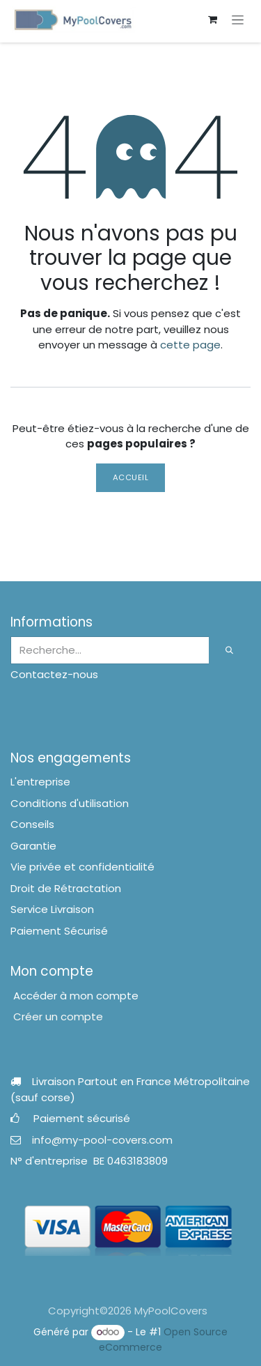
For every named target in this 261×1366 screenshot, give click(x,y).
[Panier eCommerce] (212, 19)
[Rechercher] (230, 650)
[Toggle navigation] (238, 19)
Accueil (131, 477)
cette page (190, 344)
